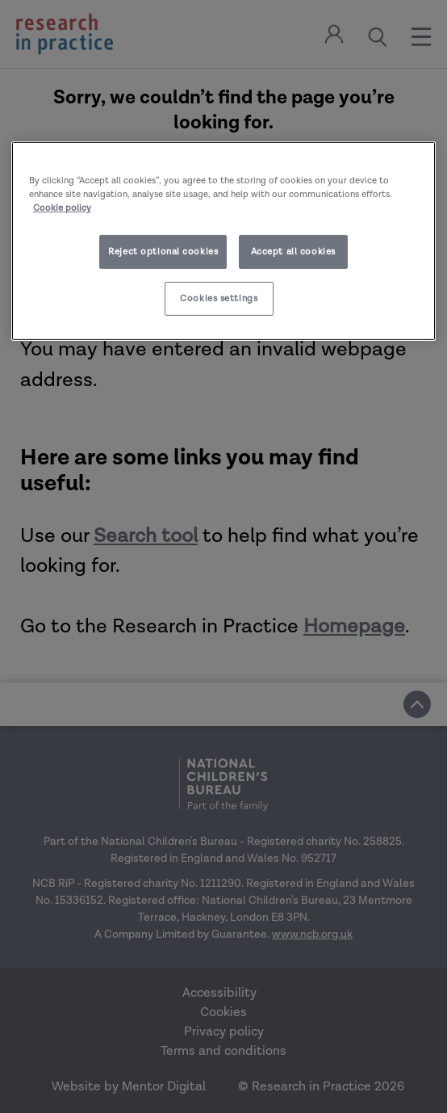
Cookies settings (218, 298)
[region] (223, 241)
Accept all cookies (293, 252)
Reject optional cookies (163, 252)
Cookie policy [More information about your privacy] (62, 208)
